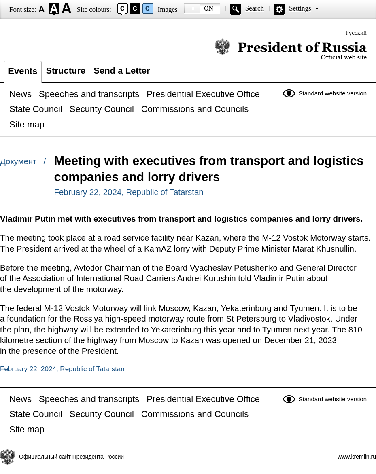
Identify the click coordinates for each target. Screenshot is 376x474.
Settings (300, 8)
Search (254, 8)
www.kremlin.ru (357, 456)
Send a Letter (121, 71)
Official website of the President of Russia (291, 49)
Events (22, 71)
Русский (356, 33)
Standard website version (333, 93)
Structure (65, 71)
